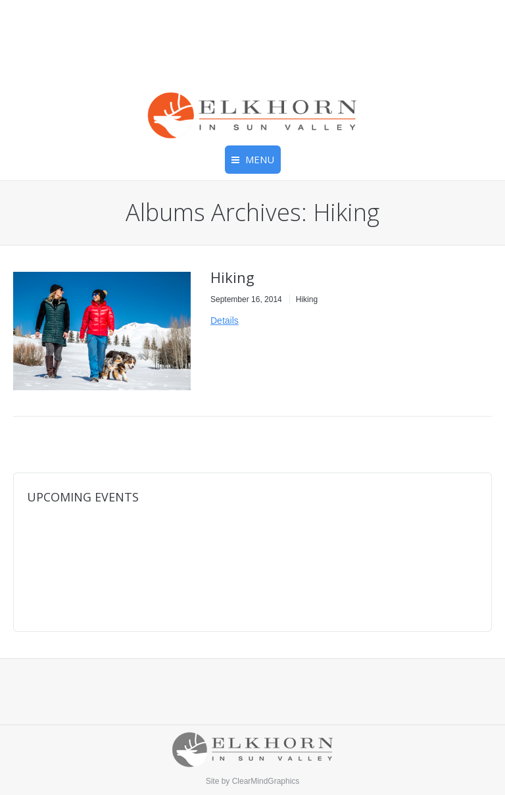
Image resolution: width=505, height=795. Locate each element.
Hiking (232, 277)
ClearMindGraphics (266, 781)
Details (224, 320)
